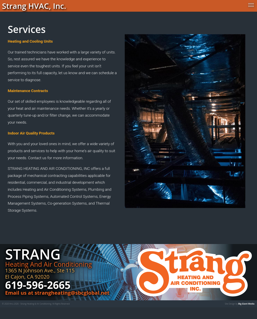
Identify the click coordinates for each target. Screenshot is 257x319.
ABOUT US (124, 184)
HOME (125, 165)
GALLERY (125, 223)
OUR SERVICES (124, 203)
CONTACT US (124, 242)
